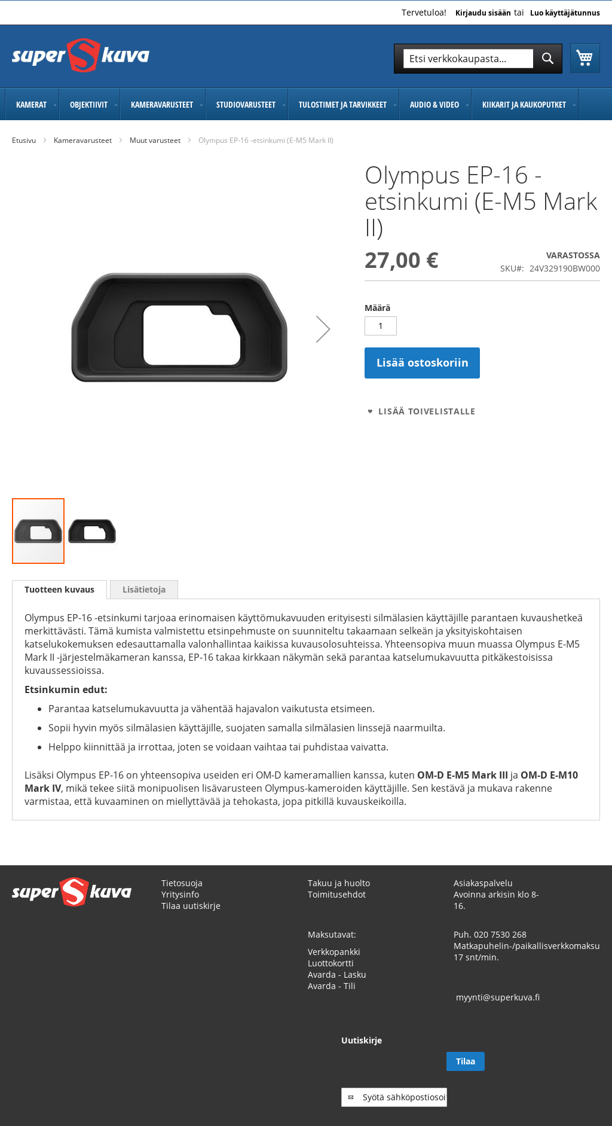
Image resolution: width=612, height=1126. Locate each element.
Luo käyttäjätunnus (565, 13)
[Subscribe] (581, 1072)
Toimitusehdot (337, 905)
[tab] (59, 589)
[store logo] (80, 55)
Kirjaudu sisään (483, 13)
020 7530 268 (500, 945)
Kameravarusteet (83, 140)
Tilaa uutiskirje (191, 917)
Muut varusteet (155, 140)
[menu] (306, 104)
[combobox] (478, 58)
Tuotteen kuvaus (59, 589)
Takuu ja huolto (339, 894)
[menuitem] (32, 104)
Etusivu (24, 140)
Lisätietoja (144, 589)
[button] (323, 329)
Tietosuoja (182, 894)
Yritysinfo (180, 905)
